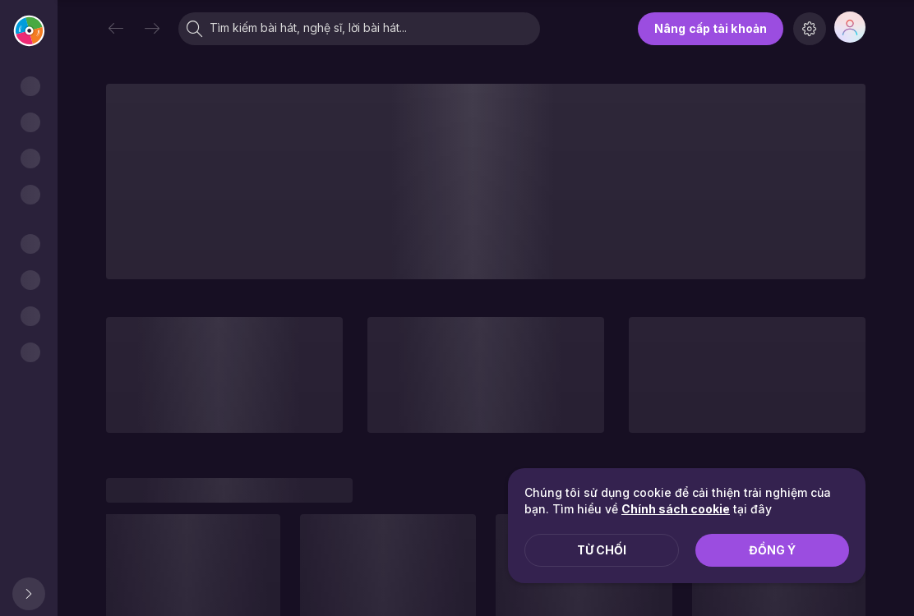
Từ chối (601, 550)
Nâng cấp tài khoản (710, 28)
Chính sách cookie (675, 509)
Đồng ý (772, 550)
